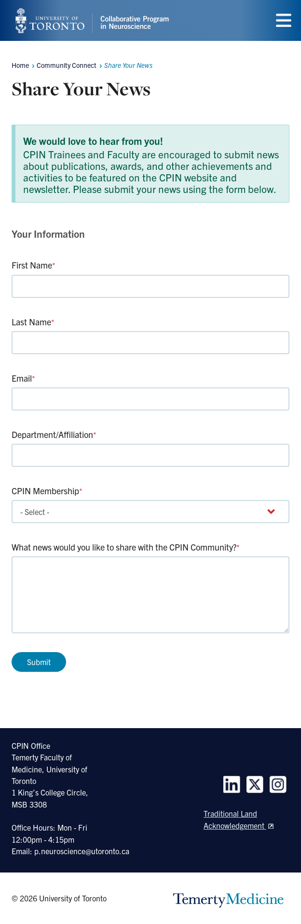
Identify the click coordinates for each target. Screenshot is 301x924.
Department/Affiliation (54, 434)
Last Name (33, 321)
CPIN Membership (47, 490)
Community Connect (66, 65)
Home (20, 65)
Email (23, 378)
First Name (33, 264)
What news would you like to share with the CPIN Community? (126, 546)
